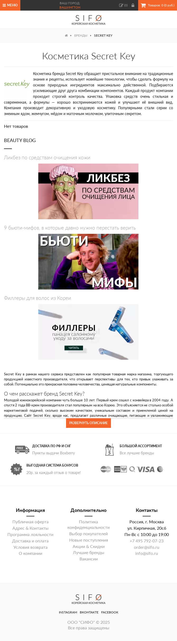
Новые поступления (88, 539)
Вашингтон (69, 7)
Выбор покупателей (88, 533)
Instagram (68, 612)
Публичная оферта (30, 521)
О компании (30, 553)
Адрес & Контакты (30, 527)
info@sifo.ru (146, 553)
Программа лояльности (30, 534)
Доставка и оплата (30, 540)
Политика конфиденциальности (88, 524)
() (123, 5)
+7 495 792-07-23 (147, 540)
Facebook (109, 612)
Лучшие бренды (88, 552)
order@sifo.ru (146, 547)
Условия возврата (30, 547)
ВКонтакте (89, 612)
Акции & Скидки (89, 546)
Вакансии (89, 558)
